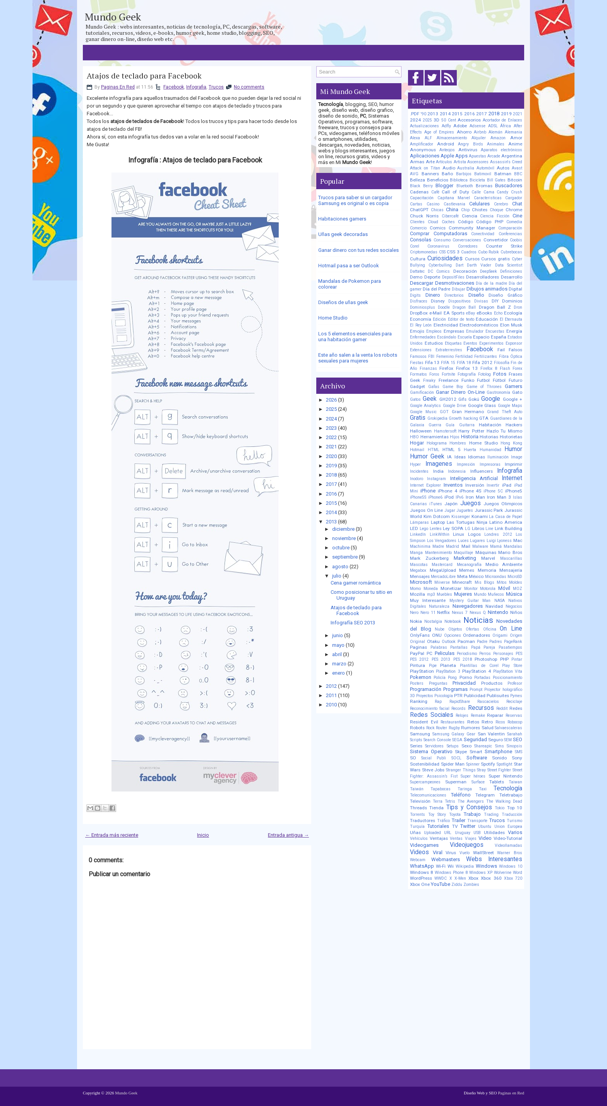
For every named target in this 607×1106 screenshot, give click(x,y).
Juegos (470, 503)
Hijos (455, 436)
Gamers (513, 386)
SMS (518, 751)
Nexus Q (478, 612)
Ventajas (439, 838)
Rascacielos (488, 701)
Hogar (417, 443)
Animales (495, 144)
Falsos (515, 349)
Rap (438, 701)
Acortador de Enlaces (502, 120)
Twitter (467, 826)
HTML (433, 449)
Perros (485, 653)
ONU (437, 635)
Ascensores (478, 161)
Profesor (515, 683)
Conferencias (510, 233)
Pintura (417, 665)
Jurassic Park (489, 510)
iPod (449, 497)
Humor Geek (427, 456)
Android (445, 144)
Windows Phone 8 (451, 872)
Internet (512, 478)
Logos (474, 534)
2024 (331, 419)
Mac (517, 540)
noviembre (344, 538)
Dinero (432, 295)
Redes (515, 708)
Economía (420, 319)
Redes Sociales (431, 714)
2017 (331, 484)
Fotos (499, 374)
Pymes (516, 695)
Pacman (466, 641)
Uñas (415, 832)
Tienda (436, 807)
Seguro (495, 739)
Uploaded (432, 832)
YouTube (440, 884)
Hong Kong (511, 443)
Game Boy (452, 386)
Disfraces (418, 301)
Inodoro (416, 478)
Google (490, 398)
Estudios (434, 343)
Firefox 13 (467, 368)
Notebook (452, 621)
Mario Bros (510, 552)
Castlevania (454, 204)
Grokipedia (437, 418)
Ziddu (456, 884)
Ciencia (469, 216)
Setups (453, 746)
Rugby (454, 727)
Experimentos (491, 343)
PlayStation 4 (476, 671)
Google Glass (482, 405)
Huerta (470, 449)
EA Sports (454, 313)
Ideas (460, 457)
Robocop (515, 722)
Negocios (514, 606)
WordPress (421, 878)
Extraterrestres (449, 349)
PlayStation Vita (507, 671)
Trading (491, 814)
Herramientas (434, 436)
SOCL (456, 758)
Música (514, 594)
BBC (518, 173)
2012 (331, 686)
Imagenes (438, 463)
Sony (517, 758)
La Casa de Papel (505, 516)
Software (476, 758)
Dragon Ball (464, 307)
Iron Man (475, 497)
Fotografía (467, 374)
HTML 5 (451, 449)
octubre (341, 547)
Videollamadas (508, 845)
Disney (438, 301)
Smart (476, 751)
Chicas (437, 209)
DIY (495, 301)
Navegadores (468, 606)
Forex (517, 368)
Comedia (514, 221)
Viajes (471, 838)
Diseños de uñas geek (343, 302)
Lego (424, 528)
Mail (465, 546)
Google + (512, 399)
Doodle (444, 307)
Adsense (477, 125)
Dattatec (417, 271)
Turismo (514, 820)
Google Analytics (425, 405)
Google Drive (454, 405)
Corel (414, 246)
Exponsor (514, 343)
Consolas (420, 240)
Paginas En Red (118, 87)
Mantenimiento (438, 552)
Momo (415, 588)
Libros (478, 528)
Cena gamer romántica (356, 583)
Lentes (436, 528)
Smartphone (498, 751)
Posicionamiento (507, 677)
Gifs (462, 399)
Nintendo (498, 612)
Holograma (437, 443)
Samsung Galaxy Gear (453, 734)
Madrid (452, 546)
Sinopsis (514, 746)
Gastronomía (498, 392)
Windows (486, 866)
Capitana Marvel (453, 197)
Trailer (458, 820)
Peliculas (444, 653)
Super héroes (473, 776)
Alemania (513, 132)
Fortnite (448, 374)
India (438, 471)
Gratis (417, 417)
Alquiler (479, 137)
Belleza (417, 180)
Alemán (495, 132)
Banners (430, 173)
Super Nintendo (505, 776)
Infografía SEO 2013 (353, 623)
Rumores (470, 727)
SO (413, 758)
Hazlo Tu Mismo (504, 431)
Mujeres (463, 594)
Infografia (196, 87)
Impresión (466, 464)
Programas (455, 689)
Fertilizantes (485, 356)
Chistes (479, 209)
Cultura (417, 259)
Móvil (504, 588)
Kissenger (460, 516)
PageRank (513, 641)
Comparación (510, 228)
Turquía (417, 826)
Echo (498, 313)
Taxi (483, 788)
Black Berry (421, 185)
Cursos (472, 259)
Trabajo (472, 814)
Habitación (490, 424)
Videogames (424, 845)
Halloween (421, 431)
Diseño (476, 295)
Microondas (495, 576)
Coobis (516, 240)
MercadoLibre (443, 576)
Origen (516, 635)
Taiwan (515, 782)
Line (489, 528)
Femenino (445, 356)
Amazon (498, 137)
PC (429, 653)
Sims (499, 746)
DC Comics (439, 271)
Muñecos (496, 594)
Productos (491, 683)
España (498, 337)
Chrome (514, 209)
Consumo (442, 240)
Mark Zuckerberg (429, 558)
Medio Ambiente (503, 564)
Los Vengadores (442, 540)
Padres (495, 641)
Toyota (455, 814)
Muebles (444, 594)
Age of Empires (439, 132)
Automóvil (485, 168)
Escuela (465, 337)
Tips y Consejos (469, 807)
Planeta (448, 665)
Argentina (511, 156)
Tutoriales (438, 826)
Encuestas (494, 331)
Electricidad (446, 325)
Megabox (418, 570)
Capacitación (422, 197)
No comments (249, 87)
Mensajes (420, 576)
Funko (467, 380)
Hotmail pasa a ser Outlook (348, 265)
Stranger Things (461, 770)
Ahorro (464, 132)
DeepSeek (488, 271)
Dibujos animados (487, 289)
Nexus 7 (460, 612)
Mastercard (442, 564)
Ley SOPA (453, 528)
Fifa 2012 (482, 362)
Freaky (429, 380)
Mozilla (417, 594)
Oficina (489, 629)
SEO (517, 739)
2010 (331, 705)
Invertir (493, 485)
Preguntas (438, 683)
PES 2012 (419, 659)
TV (455, 826)
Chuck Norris (424, 216)
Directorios (454, 295)
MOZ (517, 588)
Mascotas (419, 564)
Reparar (495, 715)
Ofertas (472, 629)
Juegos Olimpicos (503, 503)
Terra (437, 801)
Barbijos (464, 173)
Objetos (455, 629)
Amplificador (421, 144)
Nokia (416, 621)
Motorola (488, 588)
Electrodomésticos (479, 325)
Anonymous (423, 149)
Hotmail (417, 449)
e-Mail (435, 313)
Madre (438, 546)
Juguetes (464, 510)
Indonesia (457, 471)
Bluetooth (464, 185)
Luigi (491, 540)
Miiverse (442, 582)
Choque (496, 209)
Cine (517, 216)
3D (436, 120)
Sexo (466, 746)
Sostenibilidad (424, 764)
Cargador (513, 197)
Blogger (444, 185)
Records (458, 708)
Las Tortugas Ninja (467, 522)
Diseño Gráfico (505, 295)
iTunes (435, 503)
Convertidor (496, 240)
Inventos (453, 485)
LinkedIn (418, 534)
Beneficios (437, 180)
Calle (476, 192)
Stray (481, 770)
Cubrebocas (511, 252)
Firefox (446, 368)
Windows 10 (510, 866)
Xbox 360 (491, 878)
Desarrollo (511, 277)
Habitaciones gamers (342, 219)
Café (435, 192)
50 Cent (448, 120)
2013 (331, 522)
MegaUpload (443, 570)
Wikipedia (465, 866)
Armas (417, 161)
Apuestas (477, 156)
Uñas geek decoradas (343, 234)
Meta (462, 576)
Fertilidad (464, 356)
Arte (430, 161)
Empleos (434, 331)
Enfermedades (423, 337)
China (452, 209)
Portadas (482, 677)
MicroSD (515, 576)
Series (416, 746)
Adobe (460, 125)
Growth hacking (463, 418)
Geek (430, 398)
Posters (417, 683)
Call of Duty (455, 192)
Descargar (421, 283)
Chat (517, 204)
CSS (442, 252)
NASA (499, 600)
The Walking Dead (504, 801)
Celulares (479, 204)
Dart (459, 265)
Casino (433, 204)
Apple (447, 156)
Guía (450, 424)
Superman (455, 782)
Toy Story (437, 814)
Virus (451, 852)
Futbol (483, 380)
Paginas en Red (511, 1093)
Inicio (203, 835)
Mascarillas (511, 558)
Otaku (433, 641)
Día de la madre (491, 283)
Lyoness (504, 540)
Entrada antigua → (288, 835)
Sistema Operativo (431, 751)
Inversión (474, 485)
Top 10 (514, 807)
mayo (338, 645)
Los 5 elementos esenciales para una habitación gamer (355, 336)
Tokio (499, 807)
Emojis (417, 331)
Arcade (493, 156)
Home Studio (333, 318)
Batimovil (482, 173)
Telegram (485, 795)
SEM (508, 739)
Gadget (417, 386)
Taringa (465, 788)
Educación (487, 319)
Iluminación (498, 457)
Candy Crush (509, 192)
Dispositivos (459, 301)
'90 (423, 113)
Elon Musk (511, 325)
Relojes (462, 715)
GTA (484, 418)
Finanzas (428, 368)
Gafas (433, 386)
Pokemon (420, 677)
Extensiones (421, 349)
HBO (414, 436)
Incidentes (419, 471)
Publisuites (498, 695)
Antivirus (467, 149)
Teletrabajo (510, 795)
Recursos (481, 707)
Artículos (444, 161)
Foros (434, 374)
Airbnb (480, 132)
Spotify (488, 764)
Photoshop (486, 659)
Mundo (480, 594)
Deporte (432, 277)
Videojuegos (467, 844)
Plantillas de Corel (479, 665)
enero (338, 673)
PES (519, 653)
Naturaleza (439, 606)
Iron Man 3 (499, 497)
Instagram (436, 478)
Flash (505, 368)
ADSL (493, 125)
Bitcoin (515, 180)
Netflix (443, 612)
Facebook (173, 87)
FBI (431, 356)
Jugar (449, 510)
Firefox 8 (488, 368)
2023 (331, 428)
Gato (517, 392)
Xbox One (420, 884)
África (505, 125)
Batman (502, 173)
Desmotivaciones (454, 283)
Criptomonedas (423, 252)
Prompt (476, 689)
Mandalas (513, 546)
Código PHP (489, 221)
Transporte (477, 820)
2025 (331, 409)
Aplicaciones (424, 156)
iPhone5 (513, 491)
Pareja (489, 647)
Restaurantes (453, 722)
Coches (448, 221)
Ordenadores (476, 635)
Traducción (512, 814)
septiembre (345, 557)
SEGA (457, 739)
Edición (439, 319)
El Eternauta (511, 319)
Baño (447, 173)
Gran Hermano (468, 411)
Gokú (473, 399)
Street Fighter (499, 770)
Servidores (434, 746)
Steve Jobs (433, 770)
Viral (437, 852)
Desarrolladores (482, 277)
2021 (331, 447)
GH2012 (447, 399)
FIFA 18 (464, 362)
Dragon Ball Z (495, 307)
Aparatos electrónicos (501, 149)
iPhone (428, 491)
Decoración (465, 271)
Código (465, 221)
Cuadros (469, 252)
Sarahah (514, 734)
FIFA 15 (448, 362)
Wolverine (502, 872)
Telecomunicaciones (428, 795)
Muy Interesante (428, 600)
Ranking (418, 701)
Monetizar (451, 588)
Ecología (513, 313)
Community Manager (472, 228)
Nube (439, 629)
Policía (440, 677)
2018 (331, 475)
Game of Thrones (484, 386)
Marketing (465, 558)
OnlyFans (420, 635)
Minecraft (462, 582)
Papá (475, 647)
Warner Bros (509, 852)
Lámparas (419, 522)
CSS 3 (453, 252)
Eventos (470, 343)
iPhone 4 (447, 491)
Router (441, 727)
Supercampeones (425, 782)
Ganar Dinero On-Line (460, 392)
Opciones (452, 635)
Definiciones (511, 271)
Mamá (496, 546)
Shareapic (483, 746)
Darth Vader (479, 265)
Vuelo (465, 852)
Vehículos (419, 838)
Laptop (438, 522)
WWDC (440, 878)
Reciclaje (514, 701)
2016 (331, 494)
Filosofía (501, 362)
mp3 (431, 594)
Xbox (473, 878)
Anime (515, 144)
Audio (448, 168)
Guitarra (467, 424)
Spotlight (504, 764)
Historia (469, 436)
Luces (463, 540)
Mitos (502, 582)
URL (447, 832)
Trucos (216, 87)
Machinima (420, 546)
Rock (430, 727)
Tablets (496, 782)
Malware (480, 546)
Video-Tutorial (508, 838)
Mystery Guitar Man (470, 600)
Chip (465, 209)
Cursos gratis (495, 259)
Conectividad (482, 233)
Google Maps (510, 405)
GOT (444, 411)
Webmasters (445, 859)
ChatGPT (419, 209)
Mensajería (510, 570)
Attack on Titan (425, 168)
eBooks (484, 313)
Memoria (487, 570)
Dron (518, 307)
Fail (501, 349)
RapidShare (459, 701)
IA (449, 457)
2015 (331, 503)
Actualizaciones (424, 125)
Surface (478, 782)
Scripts (416, 739)
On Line (511, 628)
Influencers (481, 471)
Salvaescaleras (508, 727)
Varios (515, 832)
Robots (417, 727)
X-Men (460, 878)
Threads (418, 807)
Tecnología (508, 788)
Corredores (468, 246)
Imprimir (513, 464)
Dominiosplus (422, 307)
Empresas (454, 331)
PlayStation (422, 671)
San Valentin (491, 734)
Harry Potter (471, 431)
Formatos (418, 374)
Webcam (417, 859)
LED (414, 528)
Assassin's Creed (506, 161)
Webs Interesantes (494, 859)
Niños (516, 612)
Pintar (516, 659)
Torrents (417, 814)
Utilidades (494, 832)
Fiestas (417, 362)
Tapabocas (440, 788)
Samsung (420, 734)
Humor (513, 449)
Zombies (471, 884)
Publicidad (474, 695)
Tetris (450, 801)
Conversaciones (467, 240)
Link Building (508, 528)
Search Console (437, 739)
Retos (473, 722)
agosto (340, 566)
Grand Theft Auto (504, 411)
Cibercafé (450, 216)
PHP (504, 659)
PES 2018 (462, 659)
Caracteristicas (488, 197)
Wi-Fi (441, 866)
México (476, 576)
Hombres (457, 443)
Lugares (477, 540)
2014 (331, 512)
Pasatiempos (510, 647)
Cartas (416, 204)
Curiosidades (445, 258)
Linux (458, 534)
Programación (425, 689)
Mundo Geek (113, 16)
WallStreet (483, 852)
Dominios (512, 301)
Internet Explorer (425, 485)
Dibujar (458, 289)
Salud (488, 727)
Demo (416, 277)
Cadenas (419, 192)
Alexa (415, 137)
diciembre (343, 529)
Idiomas (476, 457)
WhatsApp (422, 866)
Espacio (481, 337)
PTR (458, 695)
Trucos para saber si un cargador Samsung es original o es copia (355, 200)
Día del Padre (436, 289)
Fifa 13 (432, 362)
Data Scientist (508, 265)
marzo (339, 664)
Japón (451, 503)
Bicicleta (477, 180)
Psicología (443, 695)
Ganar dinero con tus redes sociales (358, 250)
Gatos (415, 399)
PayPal (417, 653)
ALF (428, 137)
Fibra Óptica (510, 356)
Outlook (449, 641)
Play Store (512, 665)
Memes (466, 570)
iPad (506, 485)
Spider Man (453, 764)
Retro (487, 722)
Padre (482, 641)
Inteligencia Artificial (474, 478)
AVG (414, 173)
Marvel (488, 558)
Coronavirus (438, 246)
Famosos (418, 356)
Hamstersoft (445, 431)
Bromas (484, 185)
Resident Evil (424, 722)
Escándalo (446, 337)
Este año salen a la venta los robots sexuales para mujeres (357, 358)
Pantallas (459, 647)
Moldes (515, 582)
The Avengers (471, 801)
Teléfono (461, 795)
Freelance (448, 380)
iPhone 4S (471, 491)
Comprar (419, 233)
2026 (331, 400)
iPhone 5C (493, 491)
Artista (460, 161)
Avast (517, 168)
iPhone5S (418, 497)
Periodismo (467, 653)
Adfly (446, 125)
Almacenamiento (452, 137)
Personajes (503, 653)
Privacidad (464, 683)
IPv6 (459, 497)
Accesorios (469, 120)
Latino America (505, 522)
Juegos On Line (426, 510)
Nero (414, 612)
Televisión (420, 801)
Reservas (514, 715)
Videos (419, 852)
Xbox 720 (513, 878)
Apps (461, 156)
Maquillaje (463, 552)
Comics (438, 228)
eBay (470, 313)
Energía (514, 331)
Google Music (423, 411)
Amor (516, 137)
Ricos (500, 722)
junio (337, 635)
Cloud (433, 221)
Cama (489, 192)
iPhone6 (435, 497)
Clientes (417, 221)
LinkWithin (439, 534)
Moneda (431, 588)
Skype (461, 751)
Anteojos (447, 149)
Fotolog (484, 374)
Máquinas (485, 552)
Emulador (475, 331)
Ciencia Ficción (494, 216)
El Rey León (421, 325)
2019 (331, 465)
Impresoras (490, 464)
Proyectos (424, 695)
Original (417, 641)
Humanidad (490, 449)
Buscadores (508, 185)
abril (337, 654)
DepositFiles (453, 277)
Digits (415, 295)
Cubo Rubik (488, 252)
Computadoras (450, 233)
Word (517, 872)
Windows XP (480, 872)
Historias (489, 436)
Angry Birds (470, 144)
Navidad (494, 606)
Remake (478, 715)
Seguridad (475, 739)
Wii (451, 866)
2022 (331, 437)
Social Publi (433, 758)
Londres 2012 (498, 534)
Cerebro (501, 204)
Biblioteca (459, 180)
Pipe (433, 665)
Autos (503, 168)
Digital (515, 289)
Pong (452, 677)
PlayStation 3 (448, 671)
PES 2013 (441, 659)
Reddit (502, 708)
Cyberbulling (440, 265)
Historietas (511, 436)
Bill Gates (496, 180)
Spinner (473, 764)
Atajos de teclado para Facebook (144, 76)
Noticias (478, 620)
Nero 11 (428, 612)
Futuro (515, 380)
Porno (466, 677)
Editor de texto (461, 319)
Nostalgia (433, 621)
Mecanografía (469, 564)
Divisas (481, 301)
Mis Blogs (484, 582)
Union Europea (508, 826)
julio (336, 576)
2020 (331, 456)
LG (467, 528)
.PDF (414, 113)
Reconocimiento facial (429, 708)
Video (485, 838)
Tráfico (443, 820)
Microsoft (421, 582)
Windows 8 (421, 872)
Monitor (471, 588)
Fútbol (499, 380)
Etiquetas (453, 343)
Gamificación (422, 392)
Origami (500, 635)
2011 (331, 695)
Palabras (438, 647)
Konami (480, 516)
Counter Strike (504, 246)
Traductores (422, 820)
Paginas (418, 647)
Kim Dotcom (437, 516)
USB (477, 832)
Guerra (435, 424)
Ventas (456, 838)
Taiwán (417, 788)
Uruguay (462, 832)
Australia (465, 168)
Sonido (499, 758)
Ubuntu (484, 826)
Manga (416, 552)
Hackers (514, 424)
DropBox (419, 313)
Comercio (418, 228)
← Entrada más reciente (111, 835)
